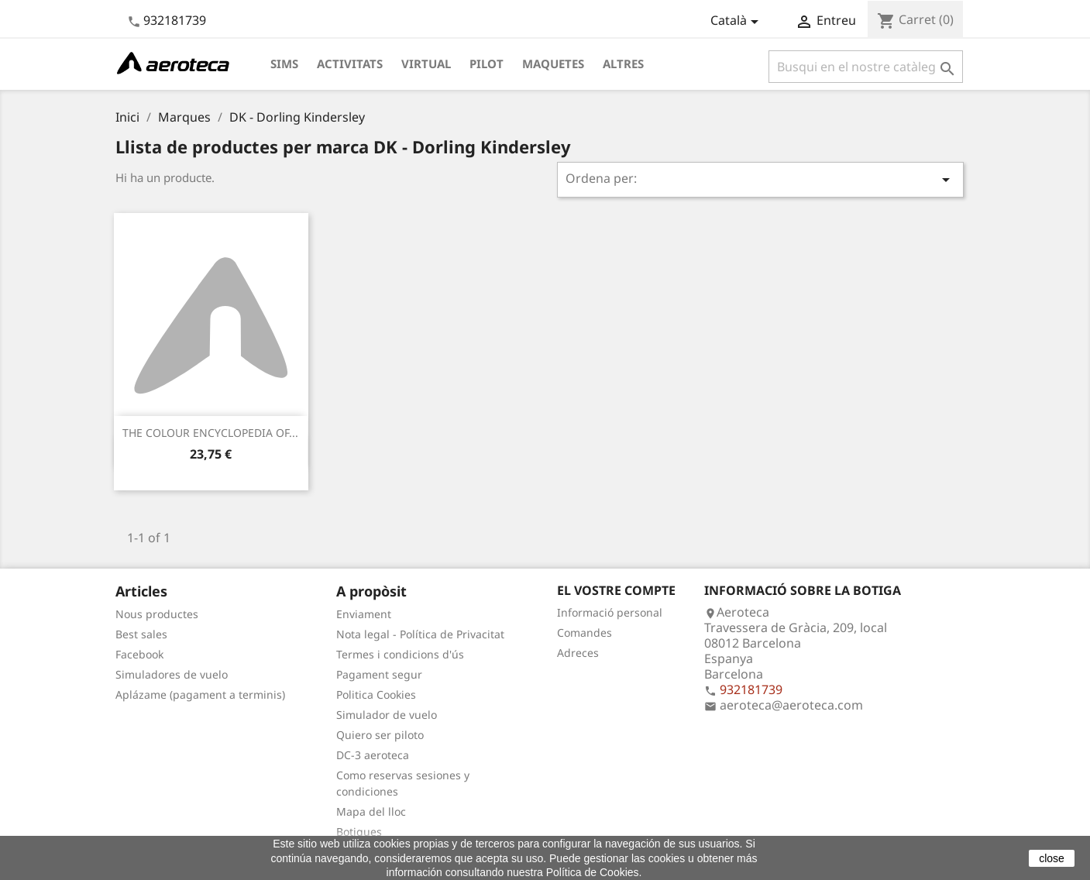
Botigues (359, 831)
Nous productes (156, 614)
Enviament (363, 614)
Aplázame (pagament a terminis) (200, 694)
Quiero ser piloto (380, 734)
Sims (284, 63)
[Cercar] (866, 66)
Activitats (350, 63)
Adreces (578, 652)
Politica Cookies (376, 694)
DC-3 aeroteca (372, 755)
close (1051, 858)
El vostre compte (616, 590)
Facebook (139, 654)
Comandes (584, 632)
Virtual (426, 63)
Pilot (486, 63)
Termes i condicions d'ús (400, 654)
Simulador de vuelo (386, 714)
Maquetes (553, 63)
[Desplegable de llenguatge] (737, 21)
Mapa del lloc (371, 811)
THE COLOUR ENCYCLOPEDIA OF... (210, 432)
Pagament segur (379, 674)
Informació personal (609, 612)
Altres (623, 63)
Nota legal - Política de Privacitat (420, 634)
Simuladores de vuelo (171, 674)
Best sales (141, 634)
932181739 (174, 20)
